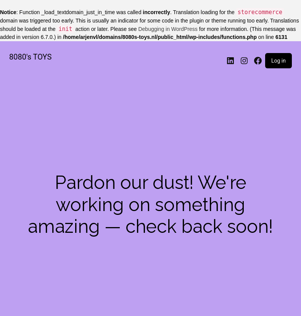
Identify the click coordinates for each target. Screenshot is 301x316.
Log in (278, 61)
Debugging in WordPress (167, 29)
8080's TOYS (30, 56)
